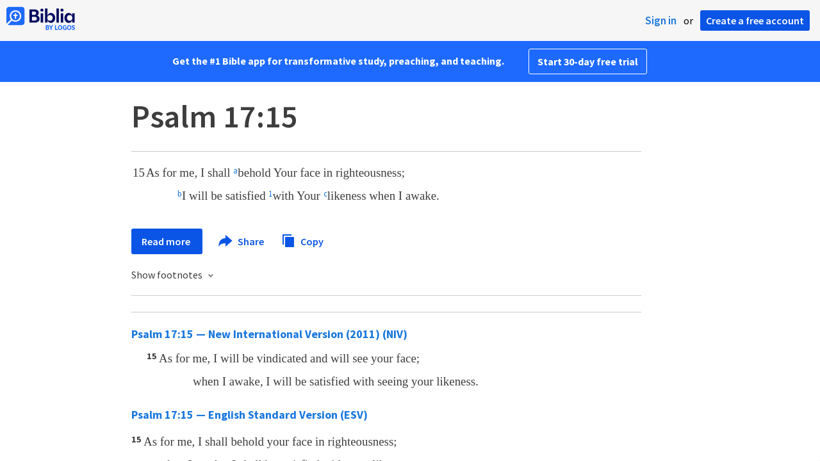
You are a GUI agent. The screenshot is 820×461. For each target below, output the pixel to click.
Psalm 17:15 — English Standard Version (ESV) (249, 414)
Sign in (660, 20)
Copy (302, 240)
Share (242, 241)
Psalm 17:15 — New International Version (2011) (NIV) (269, 334)
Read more (167, 241)
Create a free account (755, 20)
